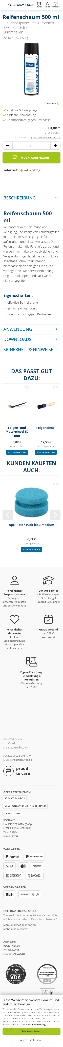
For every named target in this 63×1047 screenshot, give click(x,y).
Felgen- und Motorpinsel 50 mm (17, 431)
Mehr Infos (9, 929)
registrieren (11, 945)
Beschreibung (19, 198)
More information (14, 924)
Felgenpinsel (46, 428)
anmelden (10, 941)
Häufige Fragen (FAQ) (17, 824)
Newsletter (11, 836)
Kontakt (9, 820)
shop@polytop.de (21, 759)
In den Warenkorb (30, 157)
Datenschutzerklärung (34, 1024)
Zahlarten (10, 832)
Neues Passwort (14, 953)
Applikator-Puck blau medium (31, 525)
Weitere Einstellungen (31, 1040)
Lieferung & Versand (17, 828)
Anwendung (17, 329)
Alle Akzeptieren (31, 1031)
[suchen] (10, 5)
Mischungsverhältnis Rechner (25, 805)
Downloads (17, 339)
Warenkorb (11, 949)
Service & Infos (15, 798)
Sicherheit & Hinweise (28, 349)
